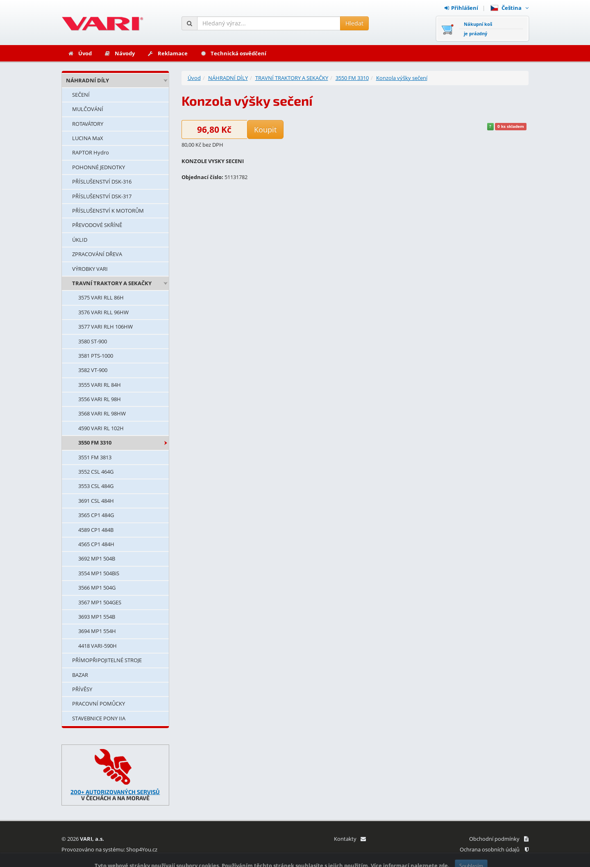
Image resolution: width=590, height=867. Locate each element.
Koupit (265, 129)
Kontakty (349, 838)
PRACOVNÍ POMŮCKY (98, 703)
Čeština (509, 7)
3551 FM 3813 (94, 457)
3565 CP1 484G (96, 515)
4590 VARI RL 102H (101, 428)
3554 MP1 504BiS (98, 573)
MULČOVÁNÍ (87, 109)
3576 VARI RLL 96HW (103, 312)
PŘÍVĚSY (82, 689)
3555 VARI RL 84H (99, 384)
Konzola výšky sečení (401, 78)
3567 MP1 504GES (99, 602)
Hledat (354, 23)
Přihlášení (461, 7)
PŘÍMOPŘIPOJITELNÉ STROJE (107, 660)
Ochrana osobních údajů (494, 849)
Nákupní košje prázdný (478, 28)
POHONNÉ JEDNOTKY (98, 167)
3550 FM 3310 (94, 442)
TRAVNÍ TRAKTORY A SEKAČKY (112, 283)
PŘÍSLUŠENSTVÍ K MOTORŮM (108, 210)
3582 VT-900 (92, 370)
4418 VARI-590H (97, 645)
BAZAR (80, 675)
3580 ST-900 (92, 341)
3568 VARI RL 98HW (102, 413)
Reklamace (167, 53)
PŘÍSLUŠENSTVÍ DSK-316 (102, 181)
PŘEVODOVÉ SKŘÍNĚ (97, 225)
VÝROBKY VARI (90, 268)
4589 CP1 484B (95, 529)
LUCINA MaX (87, 138)
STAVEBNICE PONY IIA (98, 718)
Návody (119, 53)
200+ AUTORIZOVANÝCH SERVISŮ (115, 791)
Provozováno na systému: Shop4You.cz (109, 849)
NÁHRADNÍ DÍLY (87, 80)
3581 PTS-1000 (95, 355)
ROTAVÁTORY (87, 123)
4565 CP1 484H (96, 544)
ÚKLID (79, 239)
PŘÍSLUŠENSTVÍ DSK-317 (102, 196)
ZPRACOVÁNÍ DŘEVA (97, 254)
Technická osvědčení (233, 53)
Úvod (80, 53)
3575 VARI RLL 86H (101, 297)
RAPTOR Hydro (90, 152)
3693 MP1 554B (96, 616)
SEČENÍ (81, 94)
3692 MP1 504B (96, 558)
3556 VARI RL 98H (99, 399)
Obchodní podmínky (499, 838)
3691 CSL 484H (96, 500)
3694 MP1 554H (97, 631)
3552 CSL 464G (95, 471)
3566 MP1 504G (97, 587)
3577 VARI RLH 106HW (105, 326)
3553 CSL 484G (95, 486)
